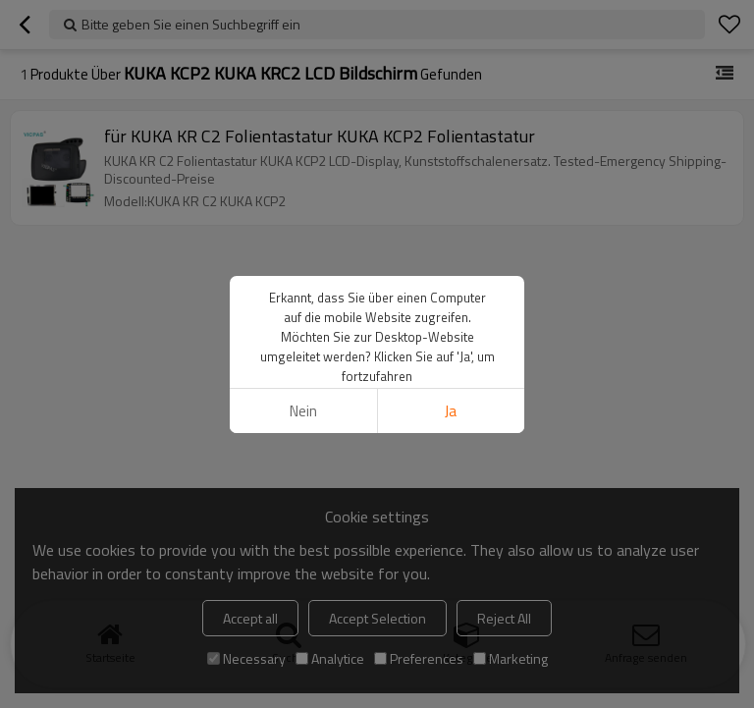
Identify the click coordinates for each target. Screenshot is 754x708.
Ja (451, 411)
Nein (303, 411)
